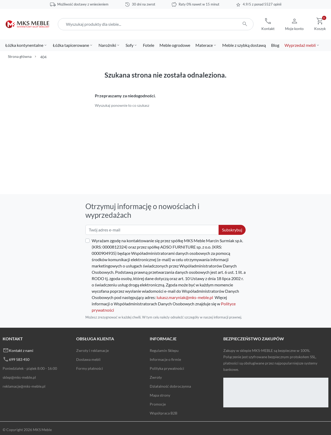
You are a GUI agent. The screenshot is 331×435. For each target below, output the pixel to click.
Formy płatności (89, 368)
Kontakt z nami (21, 350)
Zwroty (156, 377)
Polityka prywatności (167, 368)
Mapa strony (160, 395)
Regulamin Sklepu (164, 350)
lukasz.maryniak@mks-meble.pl (185, 297)
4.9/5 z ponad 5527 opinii (262, 4)
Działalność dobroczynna (170, 386)
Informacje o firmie (165, 359)
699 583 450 (19, 359)
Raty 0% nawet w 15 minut (199, 4)
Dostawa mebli (88, 359)
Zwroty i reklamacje (92, 350)
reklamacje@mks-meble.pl (24, 386)
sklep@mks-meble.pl (19, 377)
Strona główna (20, 56)
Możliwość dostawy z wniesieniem (82, 4)
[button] (268, 24)
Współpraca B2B (163, 413)
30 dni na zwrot (143, 4)
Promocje (158, 404)
